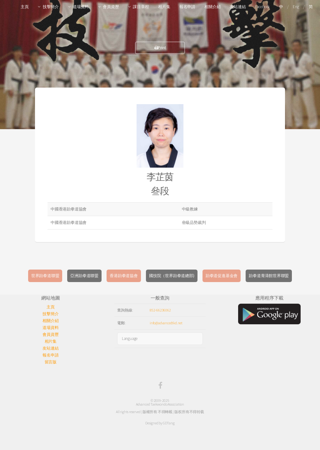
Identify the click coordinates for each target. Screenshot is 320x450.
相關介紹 (212, 6)
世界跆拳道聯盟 (45, 275)
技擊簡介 (51, 6)
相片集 (164, 6)
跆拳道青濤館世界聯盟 (269, 275)
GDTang (169, 423)
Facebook (262, 6)
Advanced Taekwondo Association (160, 404)
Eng (296, 6)
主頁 (25, 6)
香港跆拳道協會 (124, 275)
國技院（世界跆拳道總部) (171, 275)
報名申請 (187, 6)
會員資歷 (111, 6)
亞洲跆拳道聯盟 (84, 275)
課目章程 (141, 6)
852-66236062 (160, 310)
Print (160, 47)
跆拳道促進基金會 (222, 275)
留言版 (51, 362)
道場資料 (81, 6)
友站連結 (238, 6)
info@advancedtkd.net (166, 323)
